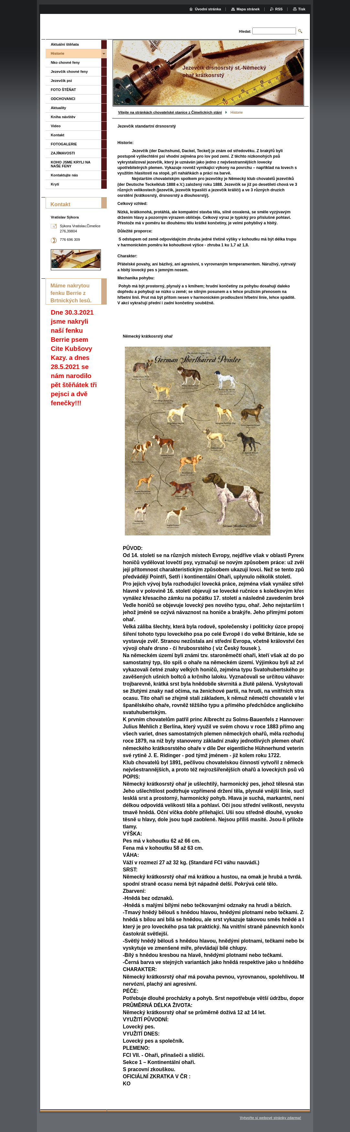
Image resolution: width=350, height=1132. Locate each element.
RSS (279, 9)
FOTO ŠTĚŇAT (63, 90)
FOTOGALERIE (64, 144)
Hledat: (245, 31)
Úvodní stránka (208, 9)
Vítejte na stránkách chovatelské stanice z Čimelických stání (170, 112)
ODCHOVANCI (63, 99)
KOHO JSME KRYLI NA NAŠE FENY (70, 164)
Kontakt (57, 135)
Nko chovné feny (65, 62)
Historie (57, 53)
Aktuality (58, 108)
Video (55, 126)
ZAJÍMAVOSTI (63, 153)
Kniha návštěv (63, 117)
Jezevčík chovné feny (69, 71)
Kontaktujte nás (64, 175)
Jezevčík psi (61, 81)
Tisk (301, 9)
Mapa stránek (248, 9)
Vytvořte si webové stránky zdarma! (270, 1118)
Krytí (55, 184)
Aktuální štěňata (65, 44)
